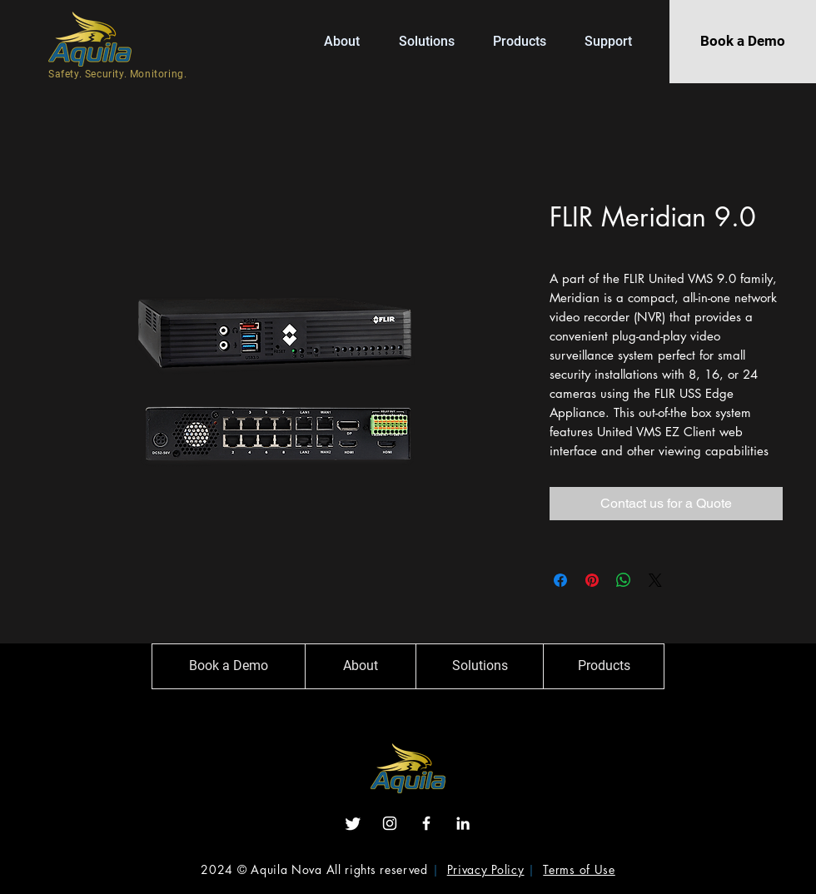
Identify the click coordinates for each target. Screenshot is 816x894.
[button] (526, 41)
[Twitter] (353, 823)
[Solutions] (479, 666)
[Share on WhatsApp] (624, 580)
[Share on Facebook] (560, 580)
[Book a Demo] (742, 41)
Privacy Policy (486, 869)
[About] (360, 666)
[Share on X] (655, 580)
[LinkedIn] (463, 823)
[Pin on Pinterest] (592, 580)
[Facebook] (426, 823)
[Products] (603, 666)
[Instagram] (390, 823)
